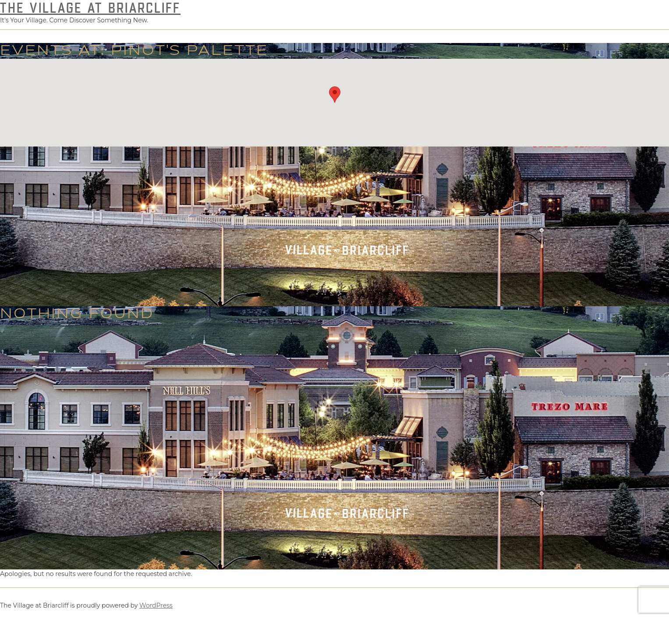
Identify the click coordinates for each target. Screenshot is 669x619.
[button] (334, 94)
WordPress (156, 605)
